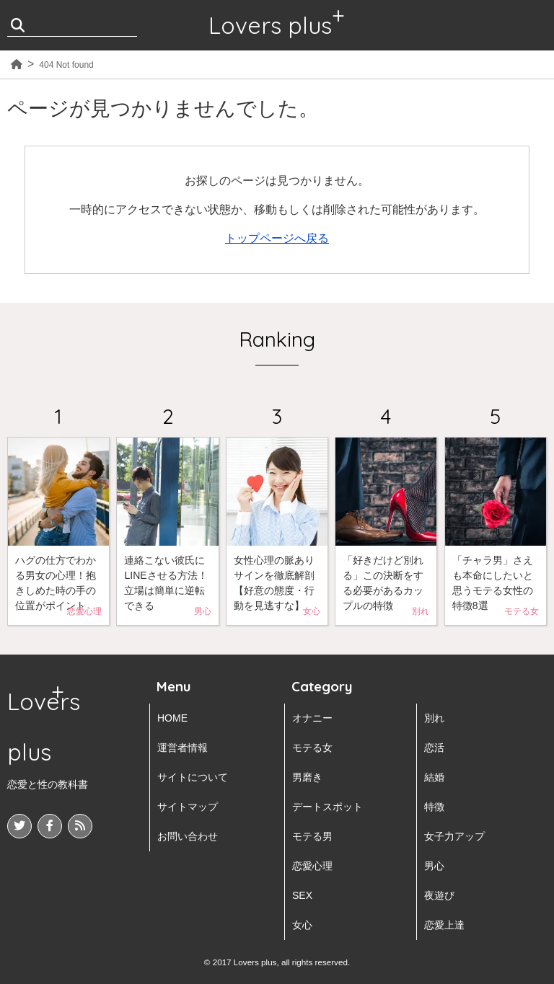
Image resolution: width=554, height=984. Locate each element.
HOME (172, 718)
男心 (434, 866)
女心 (302, 925)
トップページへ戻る (277, 238)
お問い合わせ (187, 836)
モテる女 (312, 747)
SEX (302, 895)
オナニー (312, 718)
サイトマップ (187, 806)
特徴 (434, 806)
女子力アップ (454, 836)
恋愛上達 (444, 925)
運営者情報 (182, 747)
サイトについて (192, 777)
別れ (434, 718)
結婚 (434, 777)
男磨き (307, 777)
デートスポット (327, 806)
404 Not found (66, 65)
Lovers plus (270, 25)
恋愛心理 (312, 866)
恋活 (434, 747)
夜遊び (439, 895)
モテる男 (312, 836)
